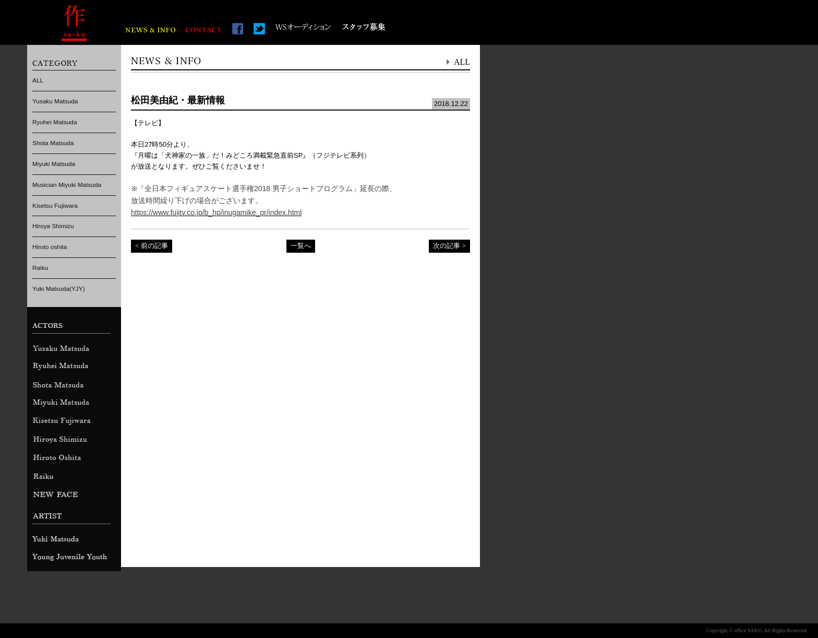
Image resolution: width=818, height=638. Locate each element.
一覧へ (301, 246)
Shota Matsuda (53, 143)
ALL (37, 80)
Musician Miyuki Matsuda (66, 184)
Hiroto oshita (49, 247)
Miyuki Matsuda (53, 164)
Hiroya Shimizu (53, 226)
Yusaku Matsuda (55, 101)
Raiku (40, 267)
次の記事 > (449, 246)
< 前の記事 (151, 246)
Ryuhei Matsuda (54, 122)
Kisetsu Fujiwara (55, 205)
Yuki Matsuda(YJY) (58, 288)
